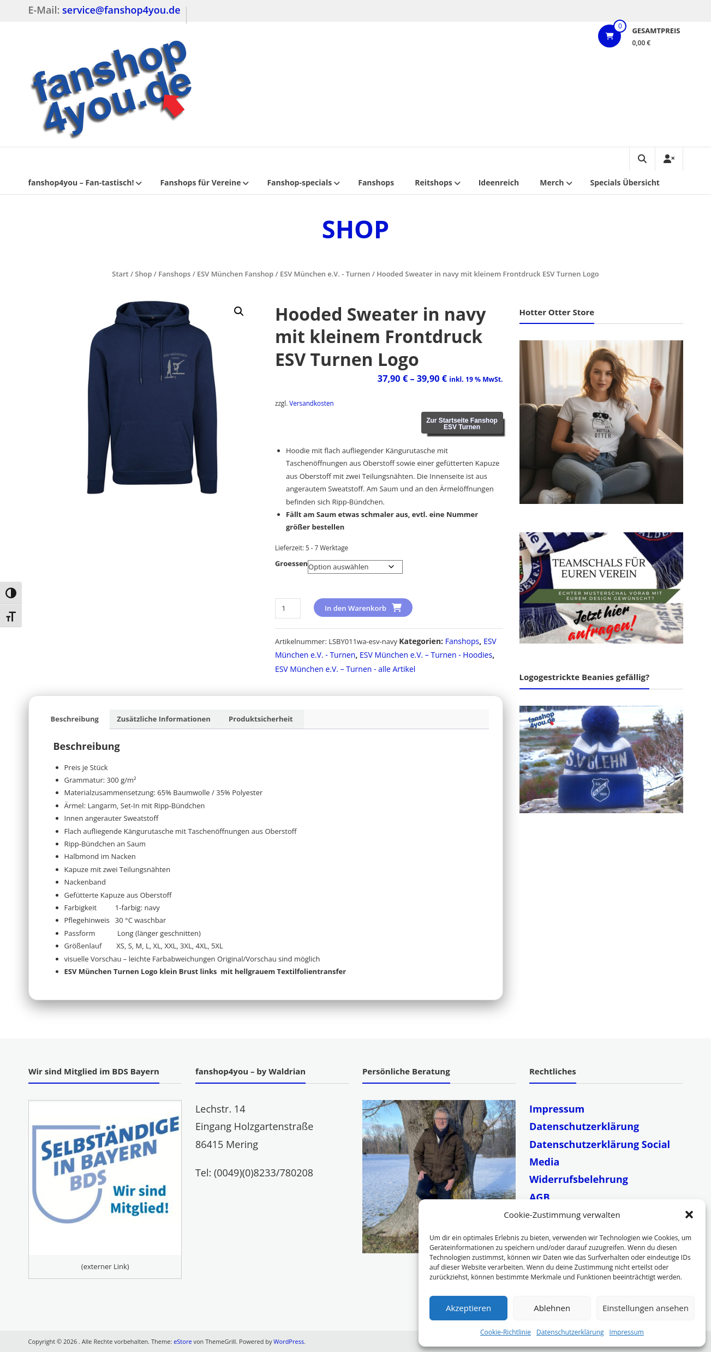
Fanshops (376, 182)
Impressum (627, 1332)
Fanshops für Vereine (200, 182)
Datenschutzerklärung (570, 1332)
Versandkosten (311, 403)
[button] (689, 1214)
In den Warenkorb (355, 608)
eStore (183, 1341)
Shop (143, 274)
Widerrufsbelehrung (578, 1179)
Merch (552, 182)
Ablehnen (552, 1307)
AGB (539, 1197)
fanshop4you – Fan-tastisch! (81, 182)
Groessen (291, 563)
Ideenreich (499, 182)
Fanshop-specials (299, 182)
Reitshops (433, 182)
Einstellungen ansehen (645, 1307)
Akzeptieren (468, 1307)
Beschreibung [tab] (75, 719)
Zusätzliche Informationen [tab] (163, 719)
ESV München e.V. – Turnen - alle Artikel (345, 669)
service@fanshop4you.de (121, 9)
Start (120, 274)
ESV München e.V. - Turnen (325, 274)
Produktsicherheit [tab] (261, 719)
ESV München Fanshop (235, 274)
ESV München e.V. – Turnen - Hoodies (426, 655)
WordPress (288, 1341)
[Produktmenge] (288, 608)
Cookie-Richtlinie (505, 1332)
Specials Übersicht (625, 182)
